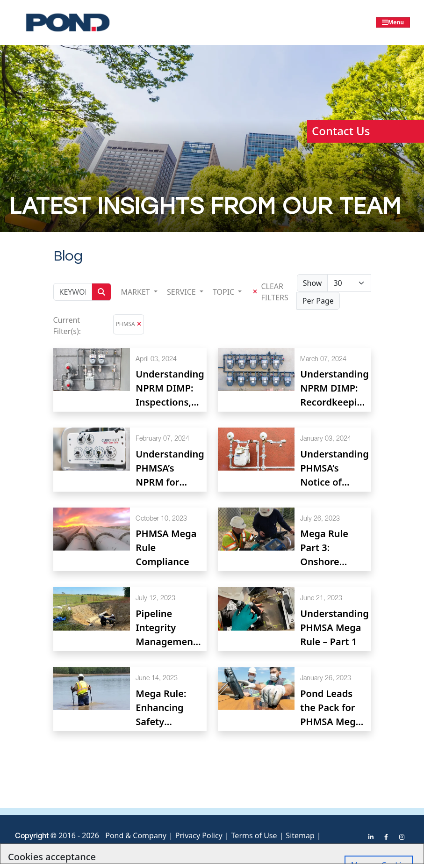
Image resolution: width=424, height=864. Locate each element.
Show (312, 283)
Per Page (318, 301)
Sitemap (300, 835)
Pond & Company (135, 835)
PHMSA (125, 324)
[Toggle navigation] (393, 22)
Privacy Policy (199, 835)
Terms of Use (254, 835)
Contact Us (341, 130)
